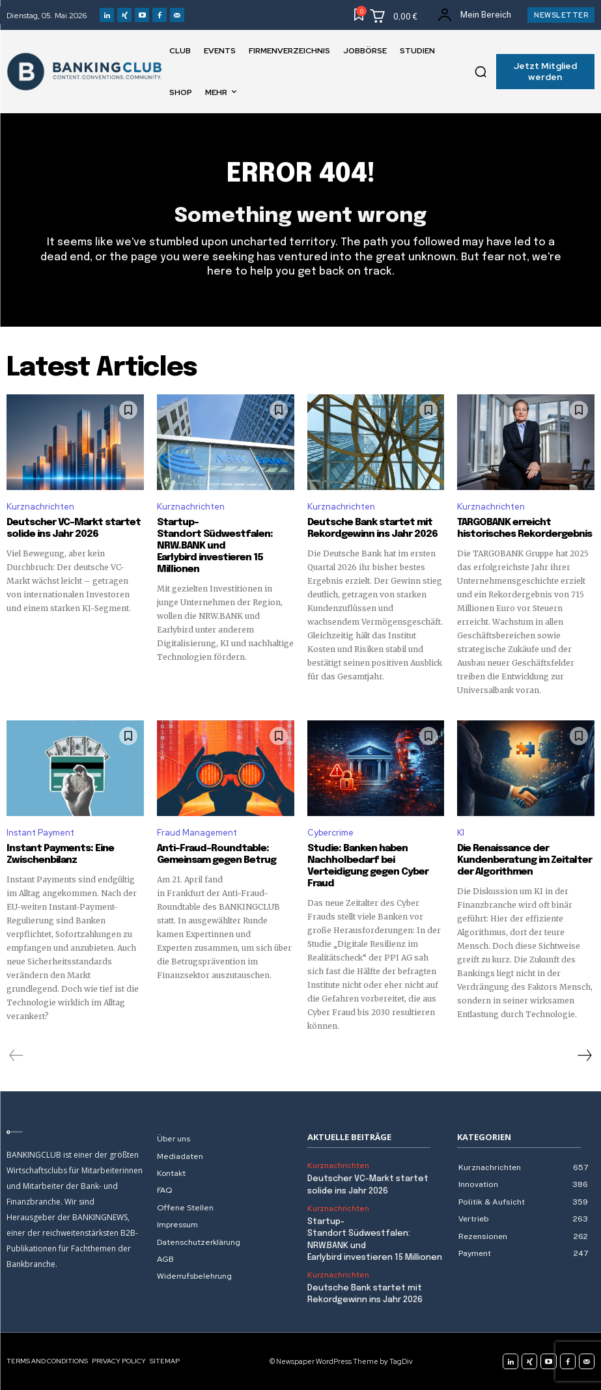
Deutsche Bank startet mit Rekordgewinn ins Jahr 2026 (372, 528)
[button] (480, 71)
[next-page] (584, 1055)
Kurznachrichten (40, 506)
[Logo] (75, 1132)
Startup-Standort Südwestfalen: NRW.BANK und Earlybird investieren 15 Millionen (215, 546)
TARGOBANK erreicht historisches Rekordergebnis (524, 528)
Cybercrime (330, 832)
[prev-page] (17, 1055)
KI (460, 832)
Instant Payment (40, 832)
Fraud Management (197, 832)
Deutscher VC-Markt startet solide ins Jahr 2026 (74, 528)
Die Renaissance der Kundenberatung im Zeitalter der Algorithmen (524, 860)
